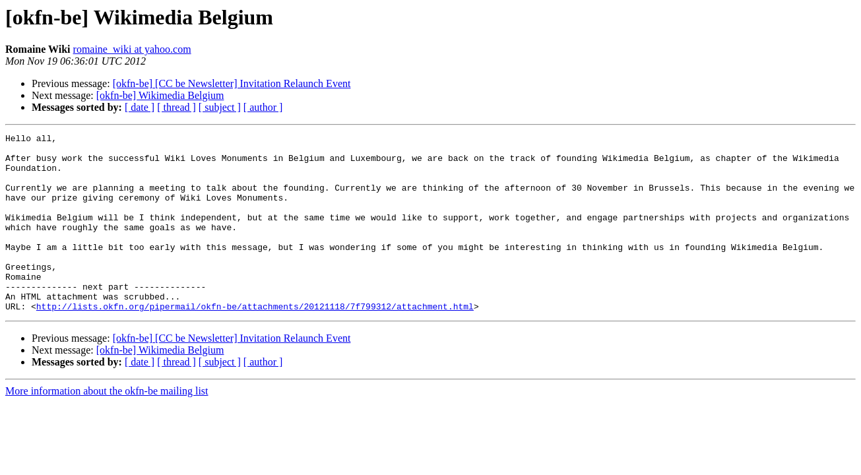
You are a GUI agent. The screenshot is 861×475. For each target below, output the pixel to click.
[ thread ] (176, 107)
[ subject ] (220, 107)
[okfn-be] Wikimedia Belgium (160, 95)
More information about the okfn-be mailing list (106, 426)
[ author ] (263, 107)
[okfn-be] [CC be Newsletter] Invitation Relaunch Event (232, 83)
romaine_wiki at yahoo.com (132, 49)
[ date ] (139, 107)
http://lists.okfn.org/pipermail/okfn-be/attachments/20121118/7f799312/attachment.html (255, 342)
